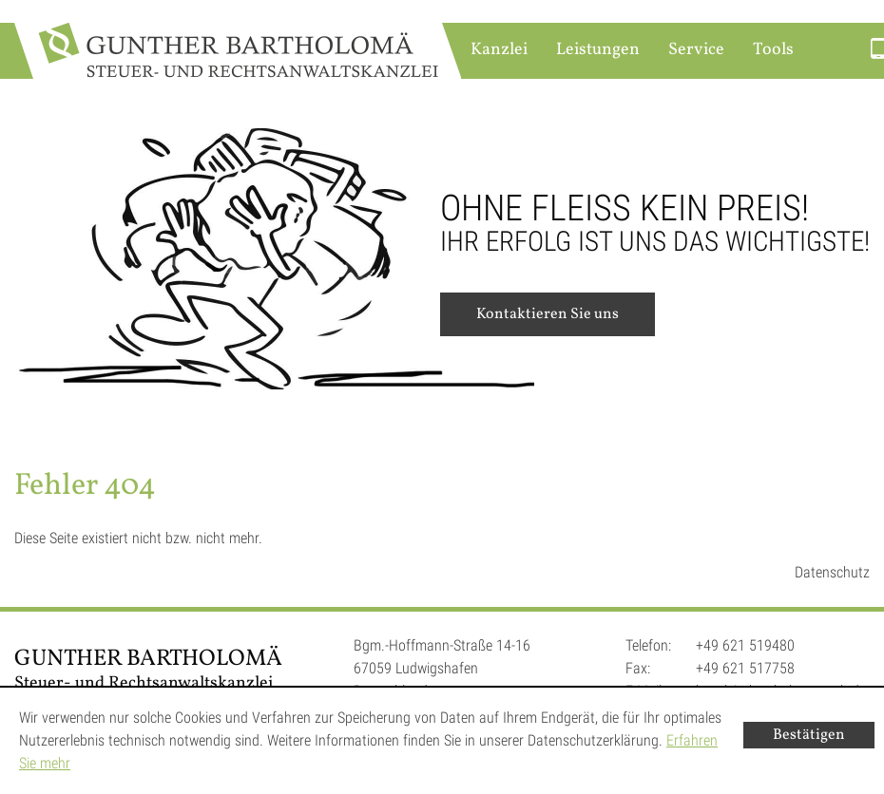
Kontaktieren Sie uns (547, 314)
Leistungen (598, 50)
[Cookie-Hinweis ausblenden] (808, 735)
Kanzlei (499, 50)
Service (696, 50)
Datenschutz (832, 572)
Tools (773, 50)
